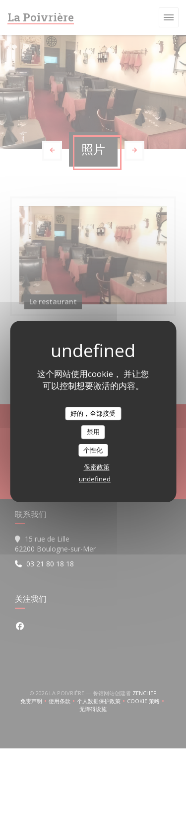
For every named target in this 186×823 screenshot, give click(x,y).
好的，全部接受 (93, 413)
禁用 (93, 431)
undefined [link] (95, 478)
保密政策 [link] (97, 466)
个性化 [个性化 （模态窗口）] (93, 450)
